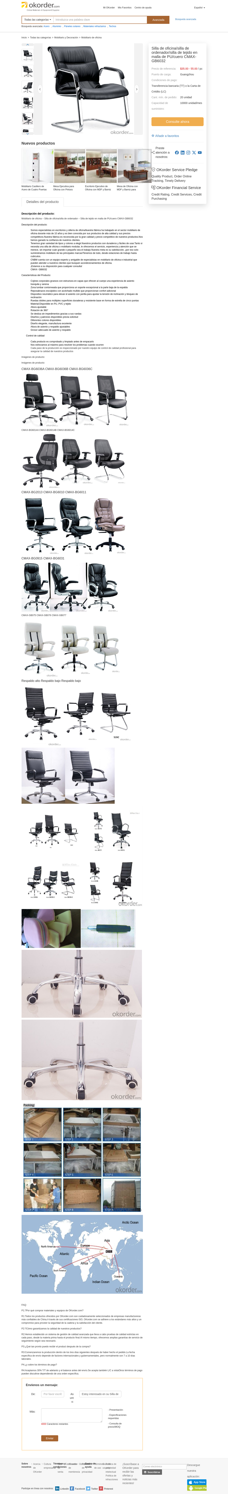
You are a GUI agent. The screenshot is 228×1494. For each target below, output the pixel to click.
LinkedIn (64, 1489)
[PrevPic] (40, 89)
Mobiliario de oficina (91, 37)
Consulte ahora (177, 122)
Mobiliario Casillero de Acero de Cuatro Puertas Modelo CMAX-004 (34, 189)
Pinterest (108, 1489)
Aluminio (56, 26)
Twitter (94, 1489)
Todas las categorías (40, 37)
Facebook (80, 1489)
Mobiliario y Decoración (66, 37)
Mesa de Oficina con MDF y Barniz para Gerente (127, 189)
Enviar (50, 1438)
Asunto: (71, 1398)
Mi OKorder (109, 7)
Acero (46, 26)
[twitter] (194, 152)
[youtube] (200, 152)
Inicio (24, 37)
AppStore (196, 1482)
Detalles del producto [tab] (43, 202)
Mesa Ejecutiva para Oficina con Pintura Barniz (63, 189)
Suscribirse (152, 1472)
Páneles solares (72, 26)
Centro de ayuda (143, 7)
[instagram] (188, 152)
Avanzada (158, 19)
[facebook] (177, 152)
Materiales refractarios (94, 26)
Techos (112, 26)
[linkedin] (182, 152)
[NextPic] (136, 89)
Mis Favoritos (124, 7)
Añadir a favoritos (165, 136)
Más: (32, 1411)
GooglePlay (198, 1488)
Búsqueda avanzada (185, 19)
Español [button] (199, 7)
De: (33, 1394)
